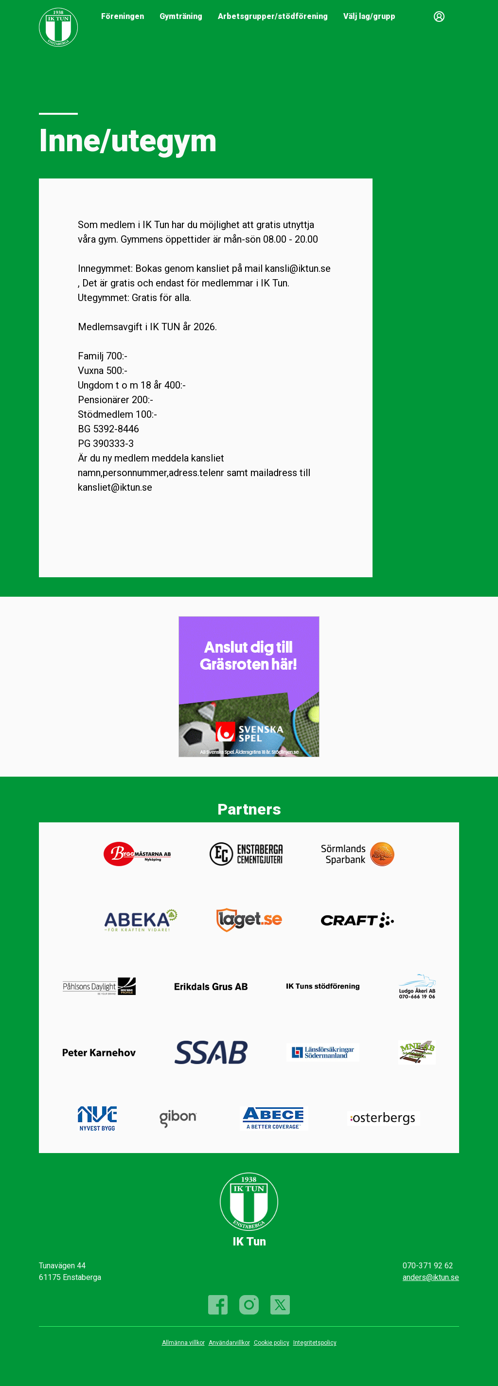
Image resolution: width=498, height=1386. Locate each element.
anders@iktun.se (431, 1277)
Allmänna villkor (183, 1342)
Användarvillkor (229, 1342)
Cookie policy (271, 1342)
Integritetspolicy (315, 1342)
